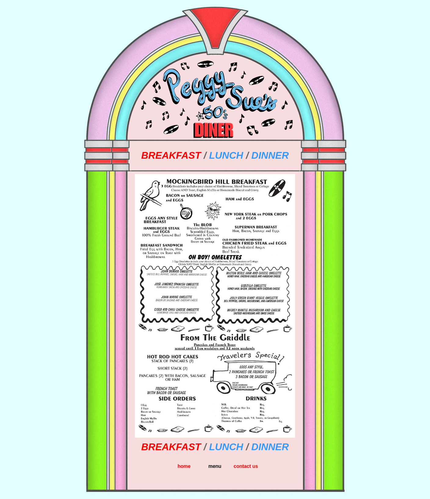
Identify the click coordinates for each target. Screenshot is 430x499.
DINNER (270, 155)
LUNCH (226, 155)
